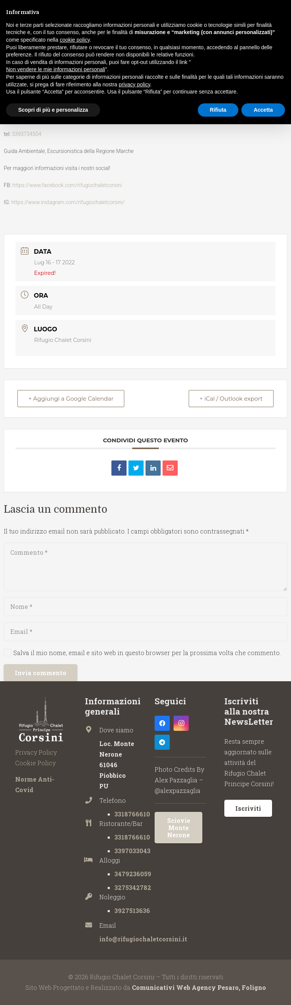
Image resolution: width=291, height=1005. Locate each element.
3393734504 (26, 134)
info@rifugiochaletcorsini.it (143, 939)
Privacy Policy (36, 752)
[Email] (145, 631)
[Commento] (145, 567)
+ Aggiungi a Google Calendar (70, 398)
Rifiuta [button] (218, 110)
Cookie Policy (35, 763)
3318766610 (132, 814)
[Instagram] (181, 723)
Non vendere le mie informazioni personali (55, 69)
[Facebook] (162, 723)
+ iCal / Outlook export (231, 398)
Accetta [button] (263, 110)
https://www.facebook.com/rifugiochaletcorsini (67, 185)
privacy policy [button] (134, 84)
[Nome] (145, 606)
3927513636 (132, 910)
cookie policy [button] (75, 40)
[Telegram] (162, 742)
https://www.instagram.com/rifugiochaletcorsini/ (68, 202)
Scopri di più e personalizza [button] (53, 110)
